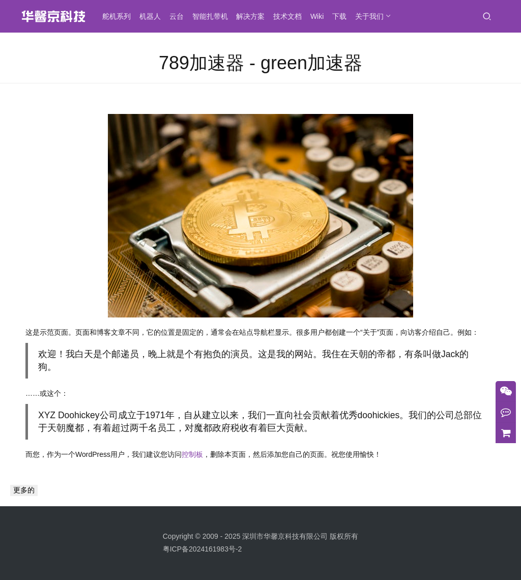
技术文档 (290, 16)
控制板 (192, 454)
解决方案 (253, 16)
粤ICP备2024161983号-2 (202, 549)
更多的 (24, 490)
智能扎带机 (213, 16)
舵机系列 (119, 16)
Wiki (320, 16)
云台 (179, 16)
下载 (342, 16)
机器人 (153, 16)
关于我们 (372, 16)
